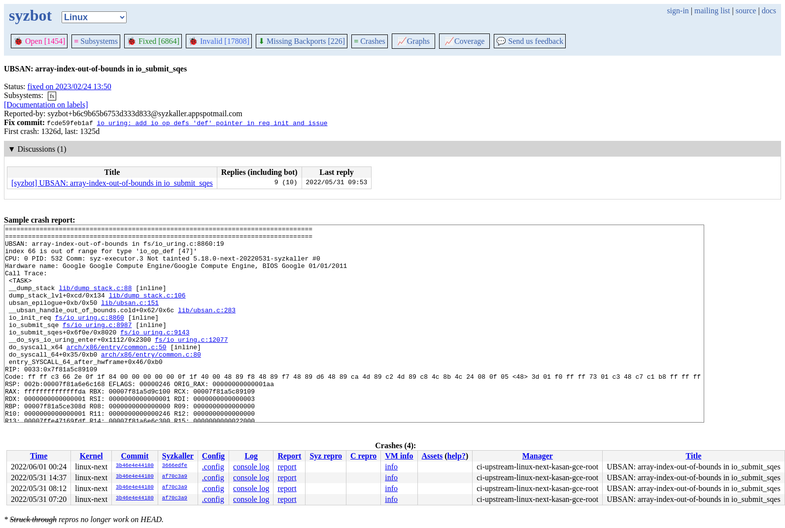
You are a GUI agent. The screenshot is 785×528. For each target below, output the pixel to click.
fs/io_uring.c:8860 (89, 336)
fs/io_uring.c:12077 (191, 363)
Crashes (369, 41)
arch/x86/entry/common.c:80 (151, 380)
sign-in (677, 10)
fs (52, 95)
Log (251, 456)
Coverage (464, 41)
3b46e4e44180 (135, 465)
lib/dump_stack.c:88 (95, 301)
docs (769, 10)
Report (289, 456)
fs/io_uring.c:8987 (97, 345)
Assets (432, 456)
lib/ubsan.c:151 (130, 318)
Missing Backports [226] (301, 41)
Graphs (413, 41)
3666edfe (174, 465)
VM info (399, 456)
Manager (537, 456)
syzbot (30, 15)
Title (694, 456)
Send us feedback (529, 41)
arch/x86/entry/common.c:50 (117, 371)
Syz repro (325, 456)
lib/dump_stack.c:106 (147, 309)
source (746, 10)
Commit (134, 456)
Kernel (91, 456)
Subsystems (96, 41)
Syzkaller (178, 456)
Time (38, 456)
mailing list (712, 10)
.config (213, 466)
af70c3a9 (174, 476)
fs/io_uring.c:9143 (154, 354)
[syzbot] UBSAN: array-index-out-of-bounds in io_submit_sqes (112, 183)
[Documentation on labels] (46, 104)
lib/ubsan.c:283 (207, 327)
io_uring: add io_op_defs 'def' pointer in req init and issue (212, 122)
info (391, 466)
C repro (363, 456)
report (286, 466)
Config (213, 456)
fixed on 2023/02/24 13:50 (69, 86)
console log (251, 466)
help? (456, 456)
